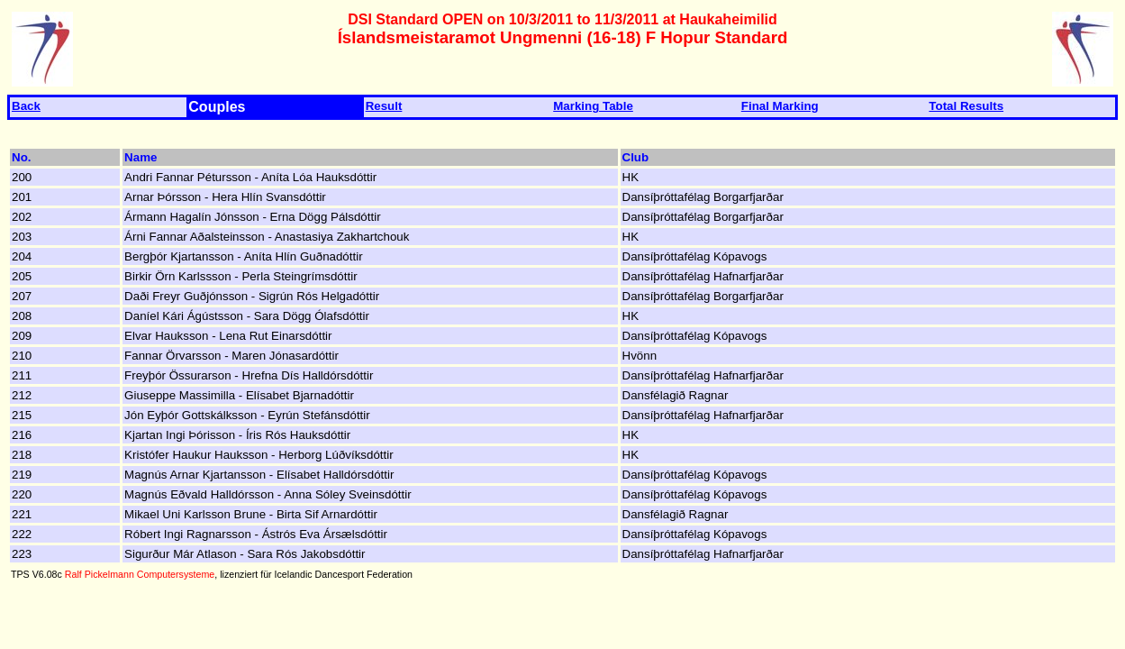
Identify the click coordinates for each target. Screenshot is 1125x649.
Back (26, 106)
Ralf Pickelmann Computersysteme (139, 574)
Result (384, 106)
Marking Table (593, 106)
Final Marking (780, 106)
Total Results (966, 106)
